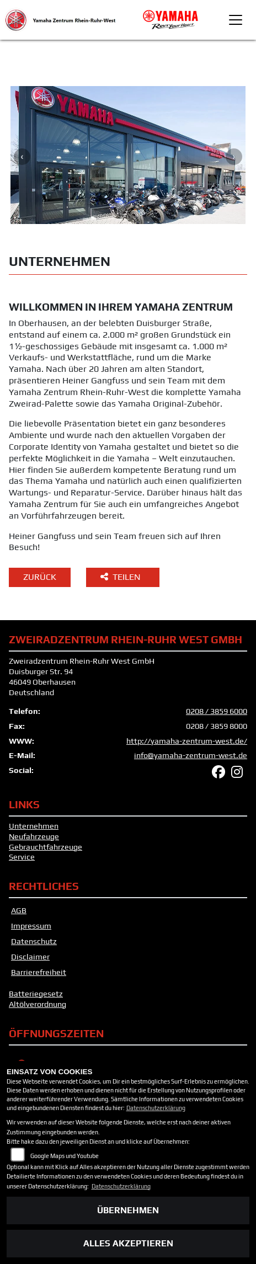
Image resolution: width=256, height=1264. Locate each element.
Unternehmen (33, 826)
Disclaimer (30, 956)
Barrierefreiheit (38, 972)
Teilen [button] (121, 577)
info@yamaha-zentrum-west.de (190, 755)
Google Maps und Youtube (64, 1156)
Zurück (39, 577)
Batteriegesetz (36, 993)
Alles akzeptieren (128, 1243)
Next (234, 156)
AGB (18, 910)
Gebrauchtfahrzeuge (45, 846)
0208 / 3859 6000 (216, 711)
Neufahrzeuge (34, 836)
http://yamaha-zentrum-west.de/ (186, 741)
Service (22, 856)
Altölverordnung (37, 1004)
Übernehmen (128, 1210)
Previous (22, 156)
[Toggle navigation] (235, 19)
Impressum (31, 925)
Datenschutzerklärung (155, 1108)
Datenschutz (34, 941)
